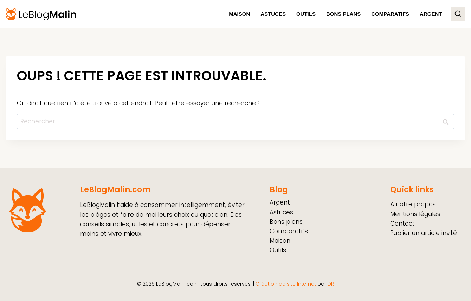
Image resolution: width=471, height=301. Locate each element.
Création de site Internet (286, 283)
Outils (306, 14)
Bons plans (343, 14)
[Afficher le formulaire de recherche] (458, 14)
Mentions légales (415, 214)
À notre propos (413, 204)
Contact (402, 223)
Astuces (273, 14)
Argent (431, 14)
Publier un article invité (423, 233)
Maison (239, 14)
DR (331, 283)
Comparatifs (390, 14)
